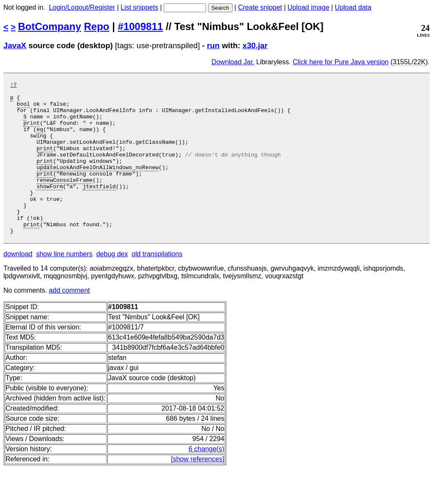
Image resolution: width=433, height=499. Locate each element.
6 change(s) (207, 479)
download (18, 284)
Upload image (308, 7)
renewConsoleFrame (64, 200)
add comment (69, 320)
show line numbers (64, 284)
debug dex (112, 284)
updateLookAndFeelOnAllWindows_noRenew (97, 185)
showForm (49, 207)
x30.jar (255, 45)
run (213, 45)
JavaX (14, 45)
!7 (13, 86)
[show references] (197, 489)
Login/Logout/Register (82, 7)
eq (39, 139)
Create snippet (260, 7)
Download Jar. (232, 62)
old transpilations (157, 284)
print (31, 131)
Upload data (353, 7)
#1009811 (140, 26)
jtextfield (99, 207)
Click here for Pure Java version (341, 62)
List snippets (139, 7)
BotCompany (49, 26)
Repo (97, 26)
